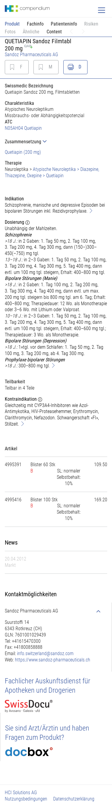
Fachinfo (35, 24)
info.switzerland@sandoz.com (45, 653)
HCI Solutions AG (21, 792)
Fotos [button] (10, 32)
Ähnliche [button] (31, 32)
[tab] (56, 141)
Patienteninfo (64, 24)
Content (54, 32)
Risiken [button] (91, 24)
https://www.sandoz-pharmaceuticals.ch (52, 660)
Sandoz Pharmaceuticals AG (31, 54)
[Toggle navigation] (101, 10)
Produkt (12, 24)
